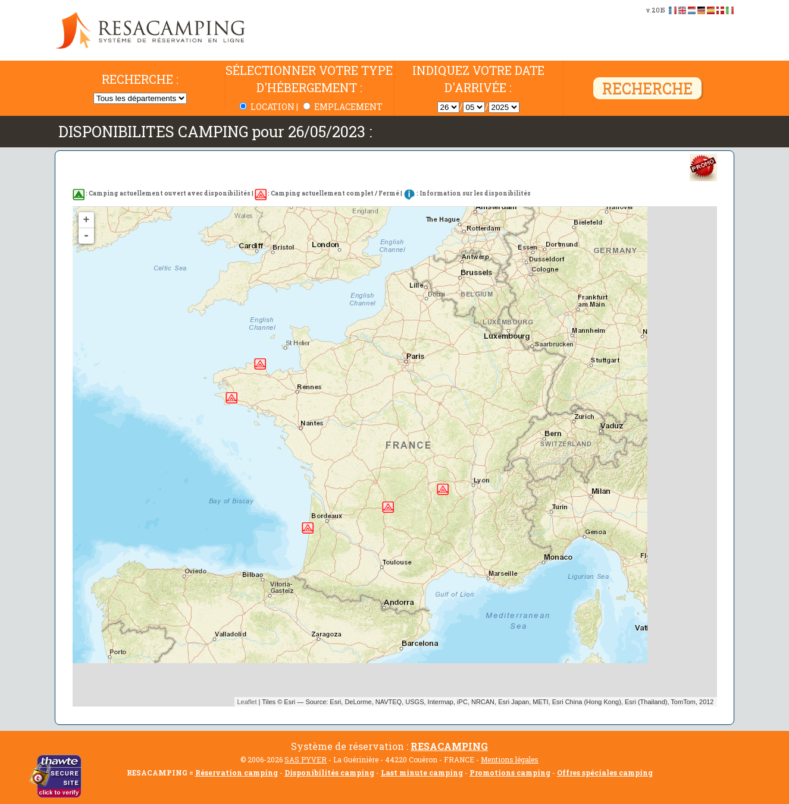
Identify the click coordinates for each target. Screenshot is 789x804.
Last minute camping (422, 772)
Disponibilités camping (329, 772)
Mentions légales (509, 759)
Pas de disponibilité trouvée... (398, 456)
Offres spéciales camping (605, 772)
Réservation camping (236, 772)
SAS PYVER (305, 759)
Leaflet (247, 701)
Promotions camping (509, 772)
